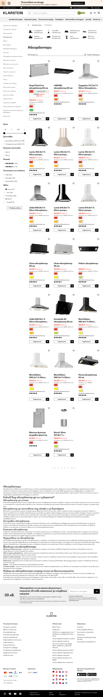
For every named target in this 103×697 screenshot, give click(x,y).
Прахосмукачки (8, 75)
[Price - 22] (8, 129)
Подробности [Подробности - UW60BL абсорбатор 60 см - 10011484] (62, 118)
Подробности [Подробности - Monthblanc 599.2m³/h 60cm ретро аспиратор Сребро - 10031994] (62, 399)
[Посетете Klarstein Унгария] (66, 676)
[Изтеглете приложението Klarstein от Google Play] (92, 674)
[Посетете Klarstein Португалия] (60, 683)
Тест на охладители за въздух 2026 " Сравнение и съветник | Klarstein (62, 645)
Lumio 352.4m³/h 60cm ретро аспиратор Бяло (86, 153)
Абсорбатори (7, 37)
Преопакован (11, 181)
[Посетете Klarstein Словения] (63, 683)
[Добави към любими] (49, 61)
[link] (39, 71)
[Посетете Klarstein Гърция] (66, 683)
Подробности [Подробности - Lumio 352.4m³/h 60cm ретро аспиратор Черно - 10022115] (37, 174)
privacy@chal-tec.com (74, 600)
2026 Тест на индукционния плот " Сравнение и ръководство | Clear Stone (63, 634)
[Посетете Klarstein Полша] (53, 679)
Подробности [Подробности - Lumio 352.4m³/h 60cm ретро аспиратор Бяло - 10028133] (86, 174)
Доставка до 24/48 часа (14, 141)
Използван (10, 178)
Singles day (55, 629)
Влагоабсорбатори (9, 632)
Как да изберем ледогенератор (62, 652)
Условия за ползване (82, 681)
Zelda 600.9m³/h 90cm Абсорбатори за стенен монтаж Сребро (39, 320)
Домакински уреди (37, 25)
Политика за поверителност (76, 596)
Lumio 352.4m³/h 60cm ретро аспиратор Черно (38, 153)
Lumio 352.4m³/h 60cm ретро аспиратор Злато (63, 153)
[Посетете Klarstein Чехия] (63, 676)
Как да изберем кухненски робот (63, 650)
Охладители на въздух (10, 647)
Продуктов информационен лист (37, 112)
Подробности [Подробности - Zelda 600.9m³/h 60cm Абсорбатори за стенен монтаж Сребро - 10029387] (37, 230)
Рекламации (81, 634)
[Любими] (95, 12)
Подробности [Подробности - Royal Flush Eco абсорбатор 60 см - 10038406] (37, 118)
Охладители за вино (9, 627)
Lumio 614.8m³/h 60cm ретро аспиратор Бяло (86, 208)
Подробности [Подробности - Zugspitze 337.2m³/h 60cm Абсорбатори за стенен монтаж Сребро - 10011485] (86, 118)
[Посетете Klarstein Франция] (63, 672)
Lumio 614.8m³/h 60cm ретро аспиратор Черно (63, 208)
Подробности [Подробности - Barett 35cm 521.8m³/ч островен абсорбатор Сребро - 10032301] (62, 455)
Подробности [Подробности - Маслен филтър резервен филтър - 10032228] (37, 455)
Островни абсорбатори (11, 634)
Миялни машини (8, 68)
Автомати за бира (9, 60)
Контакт (97, 7)
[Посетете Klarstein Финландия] (66, 679)
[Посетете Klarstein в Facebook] (10, 693)
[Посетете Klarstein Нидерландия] (57, 683)
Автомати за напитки (10, 64)
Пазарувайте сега (78, 3)
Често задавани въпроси (80, 7)
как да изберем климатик (60, 641)
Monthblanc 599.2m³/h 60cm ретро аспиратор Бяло (38, 376)
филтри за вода (8, 95)
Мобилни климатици (9, 629)
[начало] (30, 25)
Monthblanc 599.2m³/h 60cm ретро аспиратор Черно (87, 320)
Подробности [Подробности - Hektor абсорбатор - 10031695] (86, 286)
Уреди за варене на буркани (12, 106)
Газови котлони (8, 655)
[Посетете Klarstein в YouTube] (15, 693)
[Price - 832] (21, 129)
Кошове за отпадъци (10, 83)
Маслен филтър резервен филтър (38, 433)
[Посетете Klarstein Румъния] (60, 679)
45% (7, 152)
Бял (9, 192)
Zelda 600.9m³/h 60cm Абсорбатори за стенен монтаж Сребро (39, 208)
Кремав (9, 202)
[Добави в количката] (47, 118)
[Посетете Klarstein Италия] (66, 672)
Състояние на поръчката (85, 632)
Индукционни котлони (10, 652)
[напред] (102, 19)
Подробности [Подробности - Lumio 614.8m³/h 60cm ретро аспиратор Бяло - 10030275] (86, 230)
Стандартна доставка (14, 144)
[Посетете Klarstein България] (63, 679)
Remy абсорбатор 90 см (87, 376)
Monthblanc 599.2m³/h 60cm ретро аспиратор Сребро (63, 376)
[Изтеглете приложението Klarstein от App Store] (82, 674)
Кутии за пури (7, 33)
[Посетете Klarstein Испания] (53, 676)
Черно (9, 189)
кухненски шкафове (9, 102)
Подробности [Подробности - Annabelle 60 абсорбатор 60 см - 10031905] (62, 341)
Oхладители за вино (9, 29)
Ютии (5, 79)
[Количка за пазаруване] (99, 12)
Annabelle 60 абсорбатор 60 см (63, 320)
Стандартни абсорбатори (12, 650)
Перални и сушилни (9, 72)
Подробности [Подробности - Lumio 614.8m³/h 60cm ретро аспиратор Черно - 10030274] (62, 230)
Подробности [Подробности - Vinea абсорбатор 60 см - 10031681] (37, 286)
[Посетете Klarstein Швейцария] (60, 672)
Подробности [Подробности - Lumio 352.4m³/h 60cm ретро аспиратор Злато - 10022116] (62, 174)
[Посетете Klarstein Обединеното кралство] (57, 676)
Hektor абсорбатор (88, 263)
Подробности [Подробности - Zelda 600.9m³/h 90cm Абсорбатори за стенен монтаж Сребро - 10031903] (37, 341)
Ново (8, 175)
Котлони (6, 52)
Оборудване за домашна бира (12, 56)
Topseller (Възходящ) (92, 54)
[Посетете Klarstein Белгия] (53, 683)
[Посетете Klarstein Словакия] (60, 676)
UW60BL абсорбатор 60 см (63, 86)
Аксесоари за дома (9, 87)
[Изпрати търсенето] (29, 13)
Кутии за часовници (9, 91)
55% (7, 155)
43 (72, 468)
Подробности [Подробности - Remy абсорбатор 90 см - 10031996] (86, 399)
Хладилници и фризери (10, 25)
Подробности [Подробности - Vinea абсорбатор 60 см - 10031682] (62, 286)
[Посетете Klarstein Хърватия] (57, 679)
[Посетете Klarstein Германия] (53, 672)
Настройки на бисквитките (86, 642)
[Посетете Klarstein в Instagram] (4, 693)
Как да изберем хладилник (60, 655)
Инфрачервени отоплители (12, 640)
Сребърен (10, 195)
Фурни (5, 41)
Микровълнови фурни (10, 48)
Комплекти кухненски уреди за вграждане (13, 111)
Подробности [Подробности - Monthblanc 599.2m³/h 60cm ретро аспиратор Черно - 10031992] (86, 341)
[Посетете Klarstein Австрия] (57, 672)
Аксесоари (6, 116)
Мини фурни (7, 45)
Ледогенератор (8, 642)
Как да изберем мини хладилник (62, 662)
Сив (8, 199)
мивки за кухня (8, 99)
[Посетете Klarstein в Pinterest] (20, 693)
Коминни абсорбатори (10, 637)
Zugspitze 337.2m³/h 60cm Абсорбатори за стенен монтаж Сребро (88, 86)
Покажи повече (14, 208)
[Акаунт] (91, 12)
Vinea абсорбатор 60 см (38, 264)
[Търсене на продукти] (51, 13)
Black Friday (56, 627)
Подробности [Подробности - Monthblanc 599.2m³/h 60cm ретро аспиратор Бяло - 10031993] (37, 399)
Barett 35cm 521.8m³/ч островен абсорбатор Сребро (60, 433)
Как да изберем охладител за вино (63, 638)
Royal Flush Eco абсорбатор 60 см (38, 86)
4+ (11, 166)
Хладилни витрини (9, 645)
